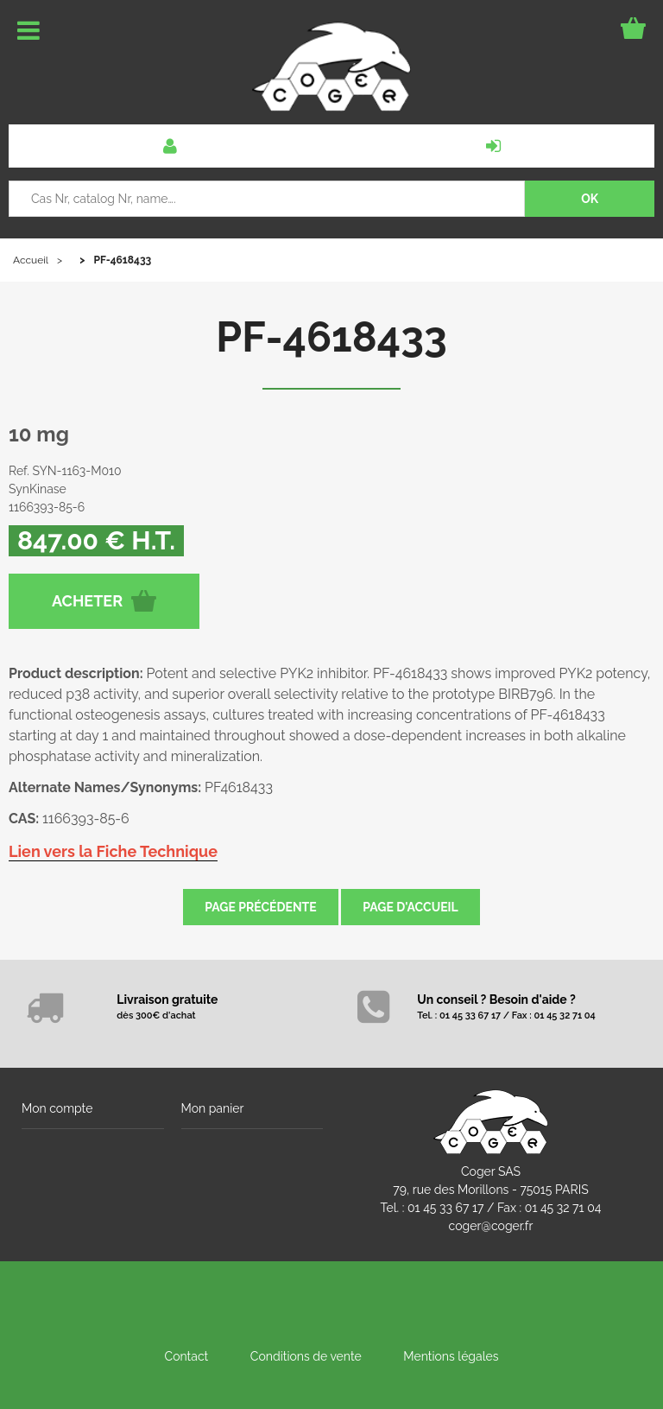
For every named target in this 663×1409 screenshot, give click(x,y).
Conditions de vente (306, 1356)
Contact (187, 1356)
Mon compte (57, 1108)
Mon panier (212, 1108)
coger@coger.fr (491, 1226)
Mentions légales (450, 1356)
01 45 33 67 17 (445, 1208)
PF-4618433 (331, 337)
